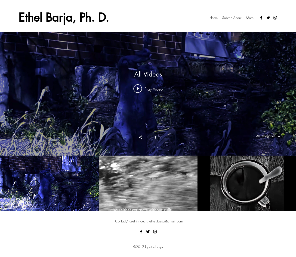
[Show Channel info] (153, 137)
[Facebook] (261, 17)
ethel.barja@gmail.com (166, 221)
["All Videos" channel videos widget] (148, 121)
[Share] (143, 137)
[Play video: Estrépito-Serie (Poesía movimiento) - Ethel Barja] (148, 88)
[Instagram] (275, 17)
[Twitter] (268, 17)
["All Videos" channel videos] (148, 183)
